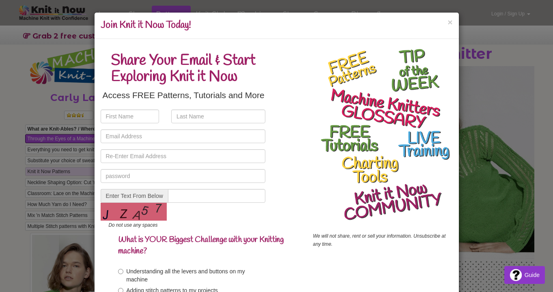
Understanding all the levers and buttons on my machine (181, 275)
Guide (525, 275)
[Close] (450, 22)
